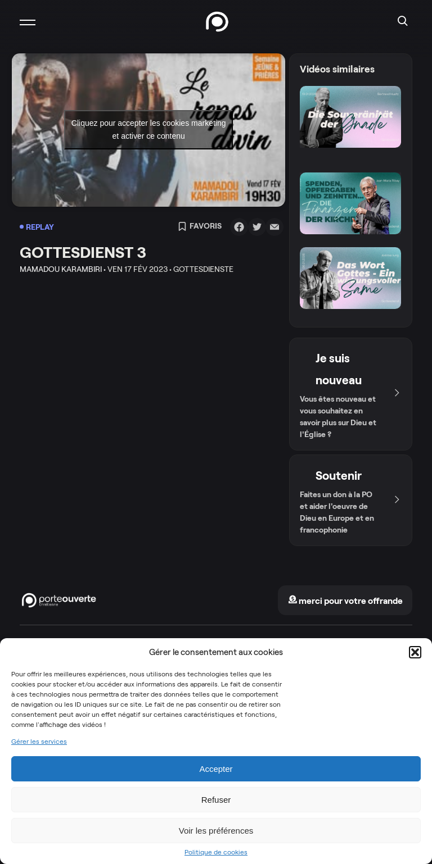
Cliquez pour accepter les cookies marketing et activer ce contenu (148, 129)
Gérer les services (39, 741)
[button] (415, 652)
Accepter (215, 769)
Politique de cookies (216, 852)
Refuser (216, 799)
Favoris (200, 227)
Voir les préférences (216, 830)
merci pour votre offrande (345, 601)
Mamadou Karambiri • (63, 269)
